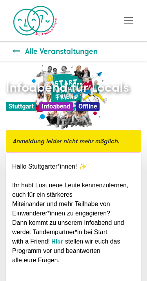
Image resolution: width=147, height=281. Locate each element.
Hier (57, 241)
